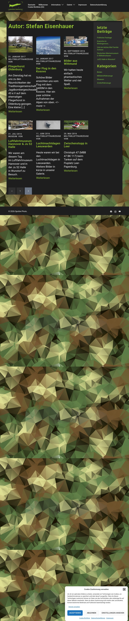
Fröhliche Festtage (104, 38)
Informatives (56, 5)
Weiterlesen (15, 111)
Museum (12, 136)
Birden (99, 72)
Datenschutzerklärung (98, 618)
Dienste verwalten (74, 607)
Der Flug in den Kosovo (46, 70)
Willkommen (43, 5)
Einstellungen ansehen (113, 613)
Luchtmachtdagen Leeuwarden (48, 145)
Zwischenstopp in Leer (75, 145)
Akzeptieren (75, 613)
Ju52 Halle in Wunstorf (106, 59)
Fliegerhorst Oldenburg (16, 68)
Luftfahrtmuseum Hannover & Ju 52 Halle (20, 144)
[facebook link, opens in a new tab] (111, 211)
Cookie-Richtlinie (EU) (36, 7)
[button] (124, 589)
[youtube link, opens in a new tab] (120, 211)
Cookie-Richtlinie (84, 618)
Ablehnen (91, 613)
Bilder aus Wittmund (70, 62)
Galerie (69, 5)
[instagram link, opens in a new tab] (115, 211)
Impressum (109, 618)
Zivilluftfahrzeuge (104, 83)
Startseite (31, 5)
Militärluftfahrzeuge (20, 59)
